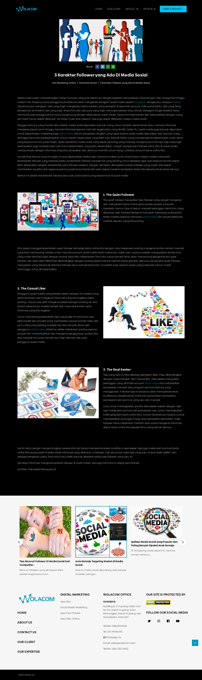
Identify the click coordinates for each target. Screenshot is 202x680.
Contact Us (26, 632)
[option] (45, 542)
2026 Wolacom (26, 674)
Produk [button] (148, 8)
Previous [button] (19, 542)
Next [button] (183, 542)
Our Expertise (28, 652)
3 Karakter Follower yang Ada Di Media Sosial (125, 82)
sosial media (149, 217)
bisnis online (66, 133)
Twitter (177, 102)
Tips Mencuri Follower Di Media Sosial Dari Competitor (45, 563)
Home (98, 8)
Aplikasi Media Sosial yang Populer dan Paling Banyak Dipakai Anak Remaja (154, 543)
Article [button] (130, 8)
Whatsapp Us (112, 637)
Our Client (114, 8)
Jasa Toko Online (70, 618)
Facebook (140, 102)
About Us (24, 622)
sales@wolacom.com (123, 643)
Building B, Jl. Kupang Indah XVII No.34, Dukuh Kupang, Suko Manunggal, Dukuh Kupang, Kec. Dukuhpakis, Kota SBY (122, 612)
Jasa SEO (65, 601)
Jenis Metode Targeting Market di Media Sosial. (99, 563)
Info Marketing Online (64, 82)
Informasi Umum (88, 82)
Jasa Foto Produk (70, 613)
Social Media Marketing (73, 607)
